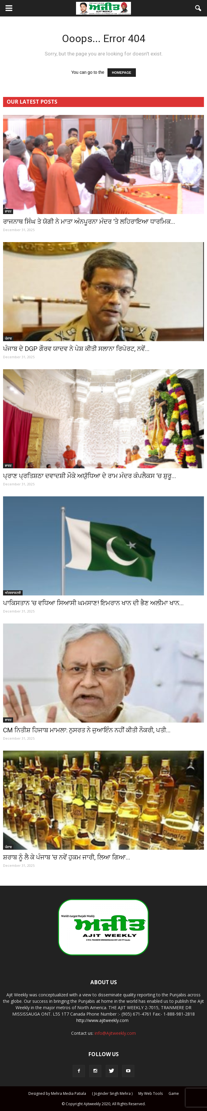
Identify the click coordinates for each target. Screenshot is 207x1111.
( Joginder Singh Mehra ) (112, 1093)
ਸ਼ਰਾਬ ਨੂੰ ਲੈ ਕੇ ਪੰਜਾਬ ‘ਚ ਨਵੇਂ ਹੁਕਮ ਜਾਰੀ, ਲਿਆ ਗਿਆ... (66, 857)
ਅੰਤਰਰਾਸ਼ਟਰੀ (13, 593)
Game (174, 1093)
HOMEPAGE (121, 72)
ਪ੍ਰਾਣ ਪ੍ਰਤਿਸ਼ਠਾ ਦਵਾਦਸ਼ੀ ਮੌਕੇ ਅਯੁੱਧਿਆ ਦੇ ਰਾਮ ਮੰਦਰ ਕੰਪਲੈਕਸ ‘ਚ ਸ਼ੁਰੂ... (89, 476)
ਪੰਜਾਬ (8, 338)
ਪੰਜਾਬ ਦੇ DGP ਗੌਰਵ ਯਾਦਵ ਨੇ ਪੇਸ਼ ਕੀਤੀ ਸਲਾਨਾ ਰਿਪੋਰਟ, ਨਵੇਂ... (76, 348)
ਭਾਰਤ (8, 211)
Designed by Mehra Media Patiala (57, 1093)
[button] (198, 8)
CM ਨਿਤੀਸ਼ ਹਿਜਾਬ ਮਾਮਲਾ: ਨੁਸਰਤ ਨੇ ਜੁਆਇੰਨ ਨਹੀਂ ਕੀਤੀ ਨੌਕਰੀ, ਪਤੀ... (87, 730)
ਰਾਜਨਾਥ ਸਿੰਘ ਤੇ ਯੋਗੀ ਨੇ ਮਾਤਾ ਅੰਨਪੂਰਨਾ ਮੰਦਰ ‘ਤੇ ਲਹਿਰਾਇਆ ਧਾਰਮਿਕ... (89, 221)
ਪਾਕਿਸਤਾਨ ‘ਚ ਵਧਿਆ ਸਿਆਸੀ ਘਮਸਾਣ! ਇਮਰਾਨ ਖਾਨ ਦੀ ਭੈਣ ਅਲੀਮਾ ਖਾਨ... (93, 603)
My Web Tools (150, 1093)
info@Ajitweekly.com (115, 1033)
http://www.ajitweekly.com (102, 1020)
